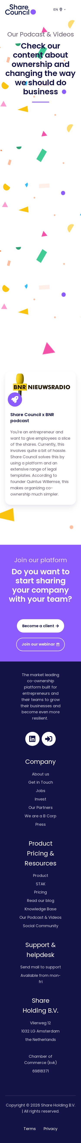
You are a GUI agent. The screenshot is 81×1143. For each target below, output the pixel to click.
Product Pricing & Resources (40, 853)
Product (40, 875)
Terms (30, 1128)
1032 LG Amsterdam (40, 1031)
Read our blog (40, 900)
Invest (40, 799)
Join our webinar (41, 644)
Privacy (50, 1128)
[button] (73, 9)
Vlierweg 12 (40, 1023)
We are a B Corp (40, 816)
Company (40, 761)
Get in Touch (40, 782)
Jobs (40, 790)
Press (40, 824)
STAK (40, 884)
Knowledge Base (40, 909)
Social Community (40, 925)
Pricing (40, 892)
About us (40, 774)
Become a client (40, 625)
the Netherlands (40, 1039)
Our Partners (41, 807)
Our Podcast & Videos (40, 917)
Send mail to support (40, 967)
